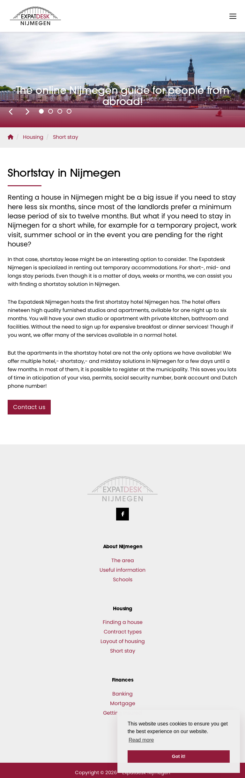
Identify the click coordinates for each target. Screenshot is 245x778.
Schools (122, 579)
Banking (122, 693)
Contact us (29, 407)
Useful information (122, 570)
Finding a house (123, 622)
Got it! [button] (178, 756)
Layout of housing (122, 641)
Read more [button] (141, 740)
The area (122, 560)
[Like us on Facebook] (122, 514)
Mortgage (122, 703)
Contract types (123, 631)
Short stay (122, 650)
